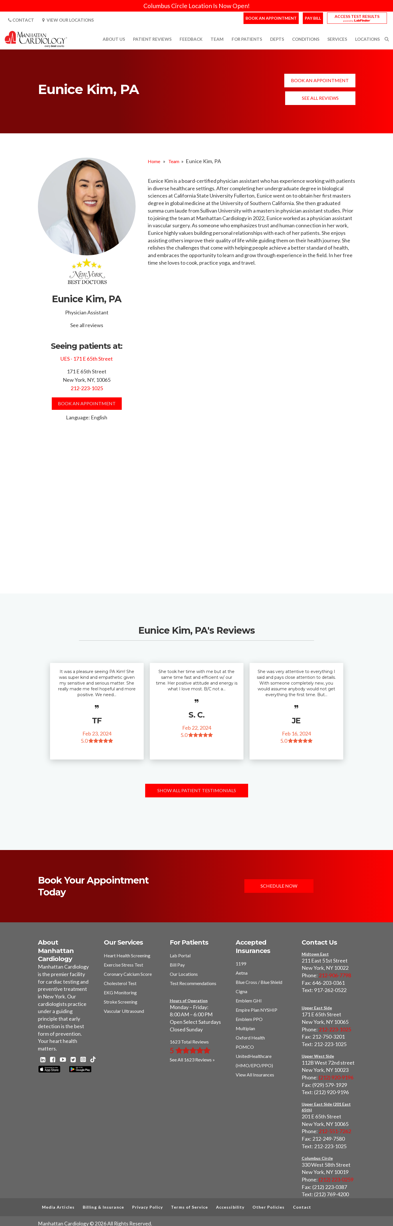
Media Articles (58, 1207)
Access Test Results (357, 16)
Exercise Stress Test (123, 964)
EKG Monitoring (120, 992)
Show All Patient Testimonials (196, 790)
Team (173, 161)
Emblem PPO (249, 1019)
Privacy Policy (147, 1207)
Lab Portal (180, 955)
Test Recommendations (193, 983)
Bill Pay (177, 964)
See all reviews (320, 98)
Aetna (242, 973)
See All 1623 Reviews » (192, 1059)
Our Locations (184, 974)
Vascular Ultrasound (124, 1011)
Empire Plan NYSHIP (256, 1010)
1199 (241, 963)
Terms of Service (189, 1207)
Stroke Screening (120, 1001)
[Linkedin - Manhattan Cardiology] (43, 1060)
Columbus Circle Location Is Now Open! (196, 5)
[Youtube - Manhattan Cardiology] (63, 1060)
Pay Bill (313, 18)
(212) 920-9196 (336, 1077)
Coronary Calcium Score (128, 974)
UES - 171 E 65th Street (86, 358)
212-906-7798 (335, 975)
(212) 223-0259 (336, 1179)
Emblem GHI (249, 1000)
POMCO (245, 1047)
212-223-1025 (87, 388)
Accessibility (230, 1207)
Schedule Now (279, 886)
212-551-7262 (335, 1131)
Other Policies (268, 1207)
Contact (21, 20)
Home (154, 161)
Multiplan (245, 1028)
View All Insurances (255, 1074)
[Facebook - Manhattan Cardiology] (53, 1060)
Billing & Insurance (103, 1207)
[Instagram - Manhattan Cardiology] (83, 1060)
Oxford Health (250, 1037)
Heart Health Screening (127, 955)
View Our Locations (68, 20)
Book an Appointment (271, 18)
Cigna (241, 991)
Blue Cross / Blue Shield (259, 982)
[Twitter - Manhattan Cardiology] (73, 1060)
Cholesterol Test (120, 983)
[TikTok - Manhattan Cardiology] (93, 1060)
